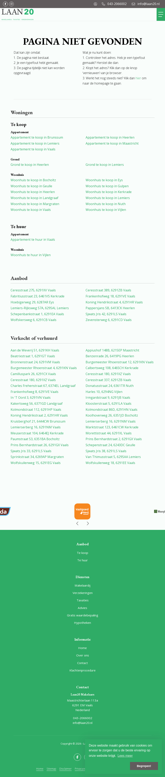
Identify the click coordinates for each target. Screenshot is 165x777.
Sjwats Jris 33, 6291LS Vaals (31, 451)
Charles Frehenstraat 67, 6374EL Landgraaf (43, 385)
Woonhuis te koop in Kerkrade (109, 192)
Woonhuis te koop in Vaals (31, 209)
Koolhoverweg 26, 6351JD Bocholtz (112, 415)
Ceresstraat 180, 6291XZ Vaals (108, 374)
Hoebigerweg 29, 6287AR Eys (32, 302)
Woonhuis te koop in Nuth (106, 204)
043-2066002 (82, 718)
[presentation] (78, 523)
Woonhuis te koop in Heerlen (33, 192)
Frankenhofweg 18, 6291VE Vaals (110, 296)
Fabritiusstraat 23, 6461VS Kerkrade (37, 296)
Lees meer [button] (125, 755)
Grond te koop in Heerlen (30, 164)
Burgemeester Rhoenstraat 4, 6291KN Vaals (44, 368)
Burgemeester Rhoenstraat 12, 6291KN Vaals (120, 362)
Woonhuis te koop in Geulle (31, 186)
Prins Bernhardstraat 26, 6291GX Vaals (40, 445)
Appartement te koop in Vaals (33, 149)
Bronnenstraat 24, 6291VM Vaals (35, 362)
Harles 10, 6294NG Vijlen (104, 392)
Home (39, 768)
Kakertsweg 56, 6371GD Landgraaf (37, 403)
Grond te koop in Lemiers (105, 164)
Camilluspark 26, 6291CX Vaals (33, 374)
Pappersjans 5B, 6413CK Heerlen (110, 308)
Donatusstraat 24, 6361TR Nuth (110, 385)
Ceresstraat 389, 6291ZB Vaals (108, 290)
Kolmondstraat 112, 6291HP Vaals (36, 409)
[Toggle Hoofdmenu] (161, 14)
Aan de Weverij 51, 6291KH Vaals (35, 350)
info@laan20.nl (82, 723)
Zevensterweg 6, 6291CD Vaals (109, 320)
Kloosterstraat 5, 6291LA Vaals (108, 403)
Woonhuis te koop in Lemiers (108, 198)
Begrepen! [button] (144, 766)
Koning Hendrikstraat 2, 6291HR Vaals (39, 415)
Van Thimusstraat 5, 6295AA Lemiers (113, 457)
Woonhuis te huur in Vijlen (31, 255)
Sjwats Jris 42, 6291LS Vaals (106, 314)
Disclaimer (65, 768)
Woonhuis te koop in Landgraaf (34, 198)
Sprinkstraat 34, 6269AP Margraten (37, 457)
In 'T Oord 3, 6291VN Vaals (31, 397)
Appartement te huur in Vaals (33, 239)
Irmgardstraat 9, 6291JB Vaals (108, 397)
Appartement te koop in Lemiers (35, 143)
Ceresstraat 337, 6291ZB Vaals (108, 380)
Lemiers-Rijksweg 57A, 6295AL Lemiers (40, 308)
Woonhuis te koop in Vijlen (106, 209)
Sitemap (51, 768)
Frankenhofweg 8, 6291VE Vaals (34, 392)
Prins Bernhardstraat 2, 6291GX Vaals (114, 439)
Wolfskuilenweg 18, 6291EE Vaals (110, 463)
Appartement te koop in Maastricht (112, 143)
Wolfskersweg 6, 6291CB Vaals (33, 320)
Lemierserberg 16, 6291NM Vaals (111, 421)
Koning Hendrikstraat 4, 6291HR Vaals (114, 302)
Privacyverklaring (84, 768)
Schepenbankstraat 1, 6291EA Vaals (37, 314)
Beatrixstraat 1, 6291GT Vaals (33, 356)
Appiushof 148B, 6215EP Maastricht (112, 350)
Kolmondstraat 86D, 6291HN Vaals (111, 409)
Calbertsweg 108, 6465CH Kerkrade (112, 368)
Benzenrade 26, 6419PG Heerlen (110, 356)
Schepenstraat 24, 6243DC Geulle (110, 445)
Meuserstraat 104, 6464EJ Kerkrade (37, 433)
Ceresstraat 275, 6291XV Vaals (33, 290)
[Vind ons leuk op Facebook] (5, 4)
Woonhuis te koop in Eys (104, 180)
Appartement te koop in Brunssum (37, 137)
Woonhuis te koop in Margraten (35, 204)
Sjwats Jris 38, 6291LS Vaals (106, 451)
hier (138, 78)
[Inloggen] (95, 4)
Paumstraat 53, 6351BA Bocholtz (35, 439)
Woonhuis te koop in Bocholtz (33, 180)
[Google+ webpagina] (11, 4)
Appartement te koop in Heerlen (110, 137)
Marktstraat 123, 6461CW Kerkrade (112, 427)
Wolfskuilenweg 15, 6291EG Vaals (36, 463)
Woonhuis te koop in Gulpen (107, 186)
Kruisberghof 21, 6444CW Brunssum (38, 421)
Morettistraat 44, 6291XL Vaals (109, 433)
